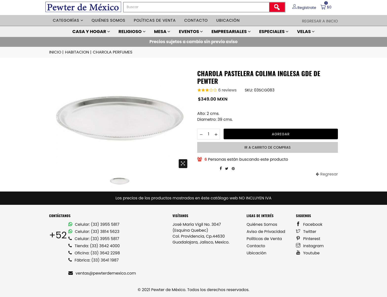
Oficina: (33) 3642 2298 (94, 253)
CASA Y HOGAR (91, 31)
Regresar (327, 174)
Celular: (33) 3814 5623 (93, 231)
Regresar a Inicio (320, 21)
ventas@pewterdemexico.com (102, 273)
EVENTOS (191, 31)
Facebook (309, 224)
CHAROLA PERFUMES (111, 52)
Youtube (308, 253)
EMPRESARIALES (231, 31)
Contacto (196, 20)
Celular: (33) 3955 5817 (93, 224)
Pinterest (308, 238)
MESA (162, 31)
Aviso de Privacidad (266, 231)
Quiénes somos (108, 20)
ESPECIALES (274, 31)
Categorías (68, 20)
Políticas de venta (155, 20)
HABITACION (78, 52)
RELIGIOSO (132, 31)
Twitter (306, 231)
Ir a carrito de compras (267, 147)
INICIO (56, 52)
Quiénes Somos (262, 224)
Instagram (310, 245)
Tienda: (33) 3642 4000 (94, 245)
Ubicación (228, 20)
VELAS (306, 31)
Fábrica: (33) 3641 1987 (93, 260)
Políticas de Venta (264, 238)
